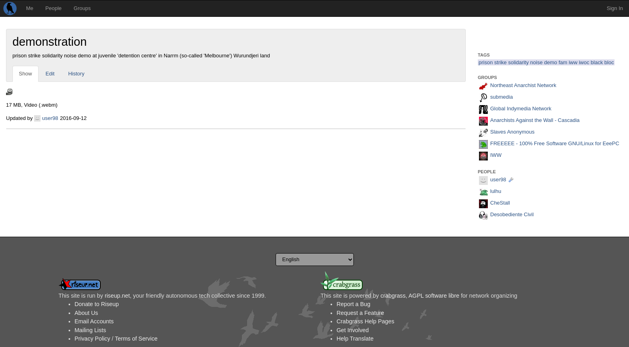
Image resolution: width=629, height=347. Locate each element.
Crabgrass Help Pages (365, 321)
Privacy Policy (92, 338)
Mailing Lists (90, 330)
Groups (82, 8)
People (53, 8)
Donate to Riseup (97, 304)
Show (25, 74)
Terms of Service (136, 338)
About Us (86, 313)
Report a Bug (353, 304)
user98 (50, 118)
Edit (50, 74)
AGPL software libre (433, 295)
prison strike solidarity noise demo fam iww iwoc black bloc (546, 62)
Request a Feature (360, 313)
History (76, 74)
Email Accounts (94, 321)
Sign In (615, 8)
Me (29, 8)
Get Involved (353, 330)
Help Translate (355, 338)
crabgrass (393, 295)
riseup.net (117, 295)
